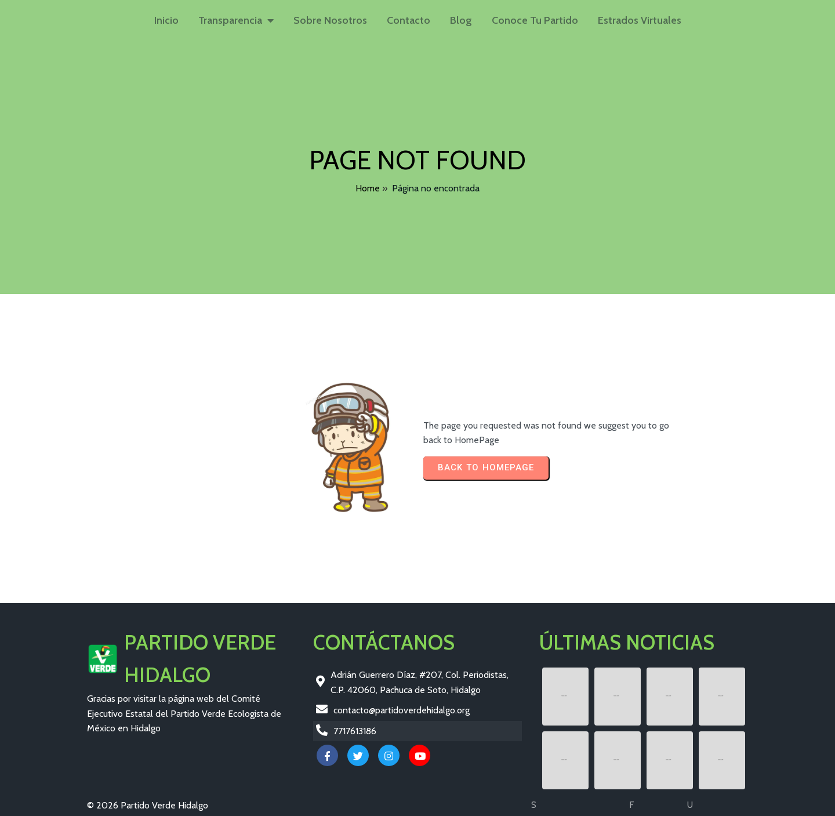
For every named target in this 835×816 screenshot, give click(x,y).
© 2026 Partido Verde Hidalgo (147, 805)
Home (367, 188)
